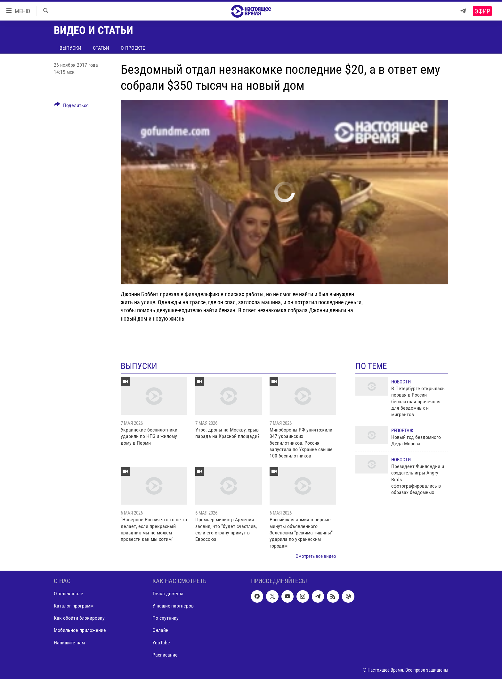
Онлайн (160, 630)
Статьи (101, 48)
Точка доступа (167, 594)
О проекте (133, 48)
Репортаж (402, 430)
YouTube (161, 642)
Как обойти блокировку (79, 618)
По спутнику (165, 618)
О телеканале (68, 594)
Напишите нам (69, 642)
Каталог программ (73, 606)
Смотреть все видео (316, 556)
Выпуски (70, 48)
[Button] (71, 106)
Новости (401, 382)
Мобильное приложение (80, 630)
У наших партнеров (173, 606)
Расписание (165, 654)
